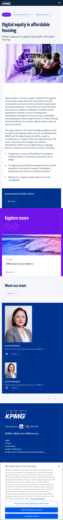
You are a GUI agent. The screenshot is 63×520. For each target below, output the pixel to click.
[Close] (59, 466)
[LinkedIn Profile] (6, 388)
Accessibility (10, 446)
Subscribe (32, 426)
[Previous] (8, 227)
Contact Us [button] (10, 293)
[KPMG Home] (6, 3)
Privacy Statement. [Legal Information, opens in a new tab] (38, 499)
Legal (7, 440)
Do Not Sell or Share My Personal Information (25, 452)
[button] (59, 3)
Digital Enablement (44, 15)
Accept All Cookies (31, 516)
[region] (31, 491)
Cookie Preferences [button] (13, 449)
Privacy (8, 443)
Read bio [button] (14, 354)
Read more (11, 201)
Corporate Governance (22, 15)
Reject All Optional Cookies (31, 510)
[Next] (15, 227)
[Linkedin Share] (21, 426)
